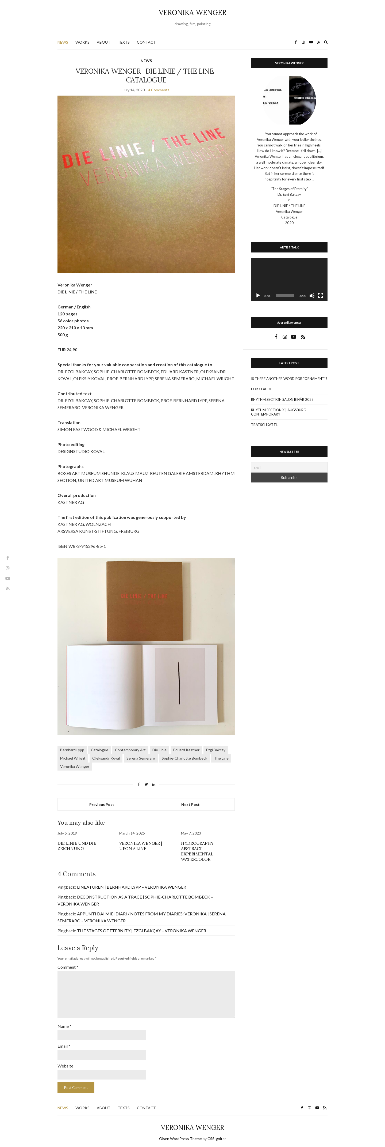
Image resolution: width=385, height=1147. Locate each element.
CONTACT (146, 42)
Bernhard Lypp (72, 750)
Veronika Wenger (74, 766)
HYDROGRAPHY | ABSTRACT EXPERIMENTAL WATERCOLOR (198, 851)
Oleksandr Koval (106, 758)
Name (64, 1024)
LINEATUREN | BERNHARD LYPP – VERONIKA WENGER (131, 886)
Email (63, 1043)
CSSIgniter (216, 1135)
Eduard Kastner (186, 750)
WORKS (82, 42)
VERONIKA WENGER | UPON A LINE (140, 845)
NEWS (62, 42)
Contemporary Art (130, 750)
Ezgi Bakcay (215, 750)
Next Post (190, 804)
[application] (289, 279)
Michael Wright (73, 758)
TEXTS (124, 42)
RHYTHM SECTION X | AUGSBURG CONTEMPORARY (278, 412)
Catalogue (99, 750)
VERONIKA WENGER (192, 12)
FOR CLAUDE (261, 389)
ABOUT (103, 42)
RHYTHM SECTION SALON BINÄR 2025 (282, 399)
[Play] (258, 295)
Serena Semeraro (140, 758)
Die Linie (159, 750)
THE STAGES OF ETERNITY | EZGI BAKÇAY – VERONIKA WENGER (141, 930)
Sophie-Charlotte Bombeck (184, 758)
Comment (67, 966)
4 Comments (159, 90)
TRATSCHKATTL (264, 424)
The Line (221, 758)
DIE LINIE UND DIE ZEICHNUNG (76, 845)
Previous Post (101, 804)
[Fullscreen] (320, 295)
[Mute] (312, 295)
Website (65, 1063)
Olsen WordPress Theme (180, 1135)
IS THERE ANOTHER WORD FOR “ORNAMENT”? (289, 378)
